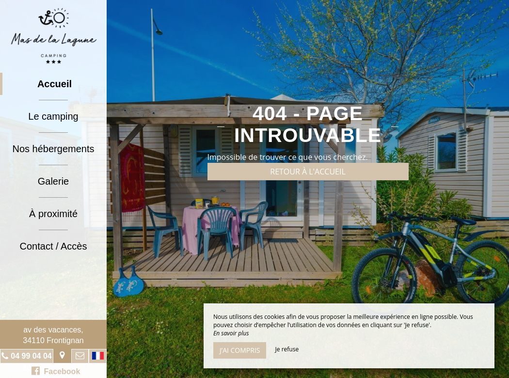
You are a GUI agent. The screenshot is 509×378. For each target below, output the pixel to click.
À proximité (53, 213)
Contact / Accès (53, 246)
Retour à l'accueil (308, 171)
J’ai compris (240, 350)
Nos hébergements (54, 148)
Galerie (53, 181)
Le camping (53, 116)
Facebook (56, 371)
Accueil (54, 84)
